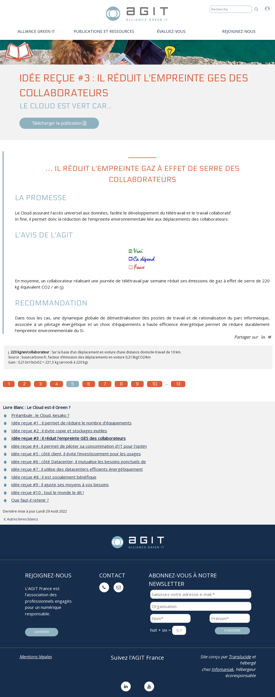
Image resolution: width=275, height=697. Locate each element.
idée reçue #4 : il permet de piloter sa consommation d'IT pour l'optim (79, 446)
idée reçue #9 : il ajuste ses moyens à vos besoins (60, 484)
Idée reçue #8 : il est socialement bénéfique (53, 477)
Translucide (240, 656)
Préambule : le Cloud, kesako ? (40, 415)
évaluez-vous (171, 31)
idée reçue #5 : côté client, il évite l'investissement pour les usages (76, 453)
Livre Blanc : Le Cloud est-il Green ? (37, 407)
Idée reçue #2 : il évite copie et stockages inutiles (59, 430)
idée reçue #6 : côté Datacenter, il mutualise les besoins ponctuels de (78, 461)
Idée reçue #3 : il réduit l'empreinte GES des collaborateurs (68, 438)
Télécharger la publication (59, 123)
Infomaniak (222, 669)
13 (178, 384)
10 (154, 384)
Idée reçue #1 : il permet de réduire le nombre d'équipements (71, 423)
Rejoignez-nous (239, 31)
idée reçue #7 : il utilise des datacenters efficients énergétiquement (77, 469)
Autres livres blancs (20, 519)
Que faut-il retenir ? (30, 500)
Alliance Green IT (36, 31)
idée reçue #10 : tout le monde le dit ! (47, 492)
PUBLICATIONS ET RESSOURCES (104, 31)
